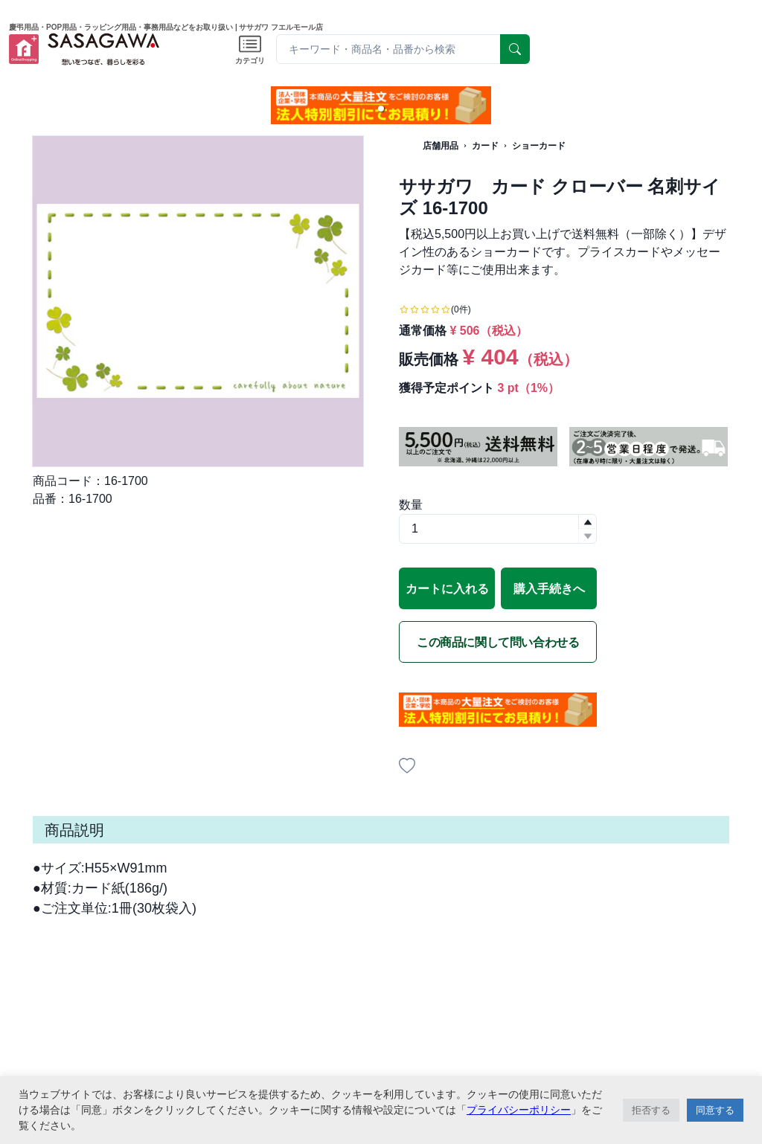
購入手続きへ (549, 588)
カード (485, 146)
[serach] (515, 49)
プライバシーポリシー (519, 1110)
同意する (715, 1110)
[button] (381, 109)
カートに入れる (447, 588)
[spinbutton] (498, 529)
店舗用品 (440, 146)
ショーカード (539, 146)
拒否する (651, 1110)
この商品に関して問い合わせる (498, 642)
